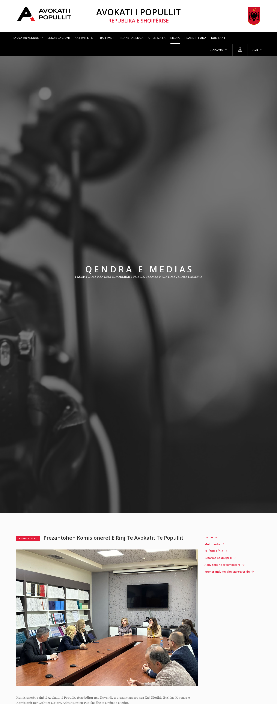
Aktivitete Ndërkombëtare (223, 565)
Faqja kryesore (26, 37)
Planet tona (195, 37)
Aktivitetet (85, 37)
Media (175, 37)
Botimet (107, 37)
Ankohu (217, 49)
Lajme (209, 537)
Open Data (157, 37)
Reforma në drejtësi (218, 558)
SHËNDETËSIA (214, 551)
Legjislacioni (59, 37)
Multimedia (212, 544)
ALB (256, 49)
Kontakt (218, 37)
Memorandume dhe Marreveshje (227, 571)
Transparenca (131, 37)
